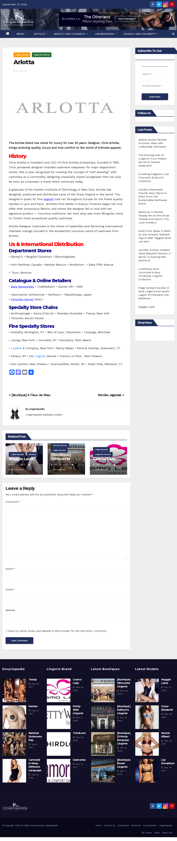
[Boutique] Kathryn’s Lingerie (124, 710)
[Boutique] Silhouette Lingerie (61, 458)
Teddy (33, 679)
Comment (13, 501)
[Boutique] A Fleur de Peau (29, 395)
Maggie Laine (21, 459)
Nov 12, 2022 (18, 465)
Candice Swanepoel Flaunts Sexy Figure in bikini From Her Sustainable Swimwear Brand (152, 196)
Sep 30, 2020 (61, 465)
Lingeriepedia (106, 34)
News (22, 34)
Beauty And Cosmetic (71, 34)
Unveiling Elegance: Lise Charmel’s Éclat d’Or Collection (153, 178)
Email (10, 589)
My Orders (147, 832)
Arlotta (24, 62)
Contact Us (109, 825)
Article (40, 34)
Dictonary (136, 825)
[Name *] (155, 74)
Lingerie (16, 348)
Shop (157, 832)
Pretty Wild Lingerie (78, 710)
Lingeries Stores (42, 55)
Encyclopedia (149, 825)
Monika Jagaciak (111, 395)
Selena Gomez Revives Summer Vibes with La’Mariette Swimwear (152, 143)
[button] (173, 33)
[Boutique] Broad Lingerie (124, 763)
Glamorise (79, 759)
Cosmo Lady (104, 459)
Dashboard (123, 825)
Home (98, 825)
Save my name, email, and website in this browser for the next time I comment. (57, 630)
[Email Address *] (155, 86)
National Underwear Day (36, 737)
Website (10, 610)
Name (10, 568)
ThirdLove (79, 733)
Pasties (33, 706)
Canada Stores (60, 445)
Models (32, 454)
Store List (167, 832)
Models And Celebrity (141, 34)
